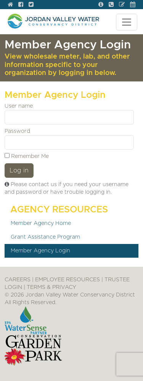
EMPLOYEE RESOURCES (67, 279)
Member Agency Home (41, 223)
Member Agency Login (40, 250)
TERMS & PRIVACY (51, 287)
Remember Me (27, 156)
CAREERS (18, 279)
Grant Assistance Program (45, 237)
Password (17, 131)
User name (19, 106)
